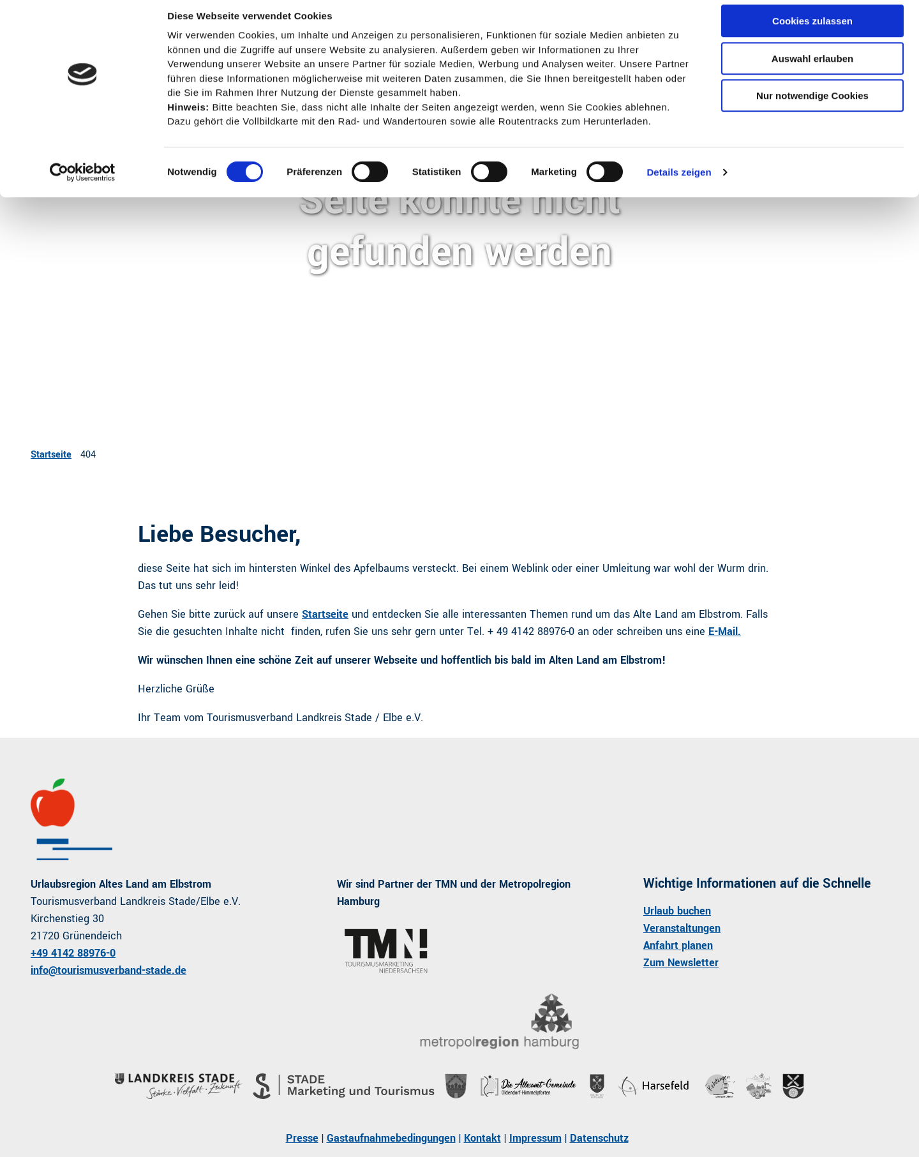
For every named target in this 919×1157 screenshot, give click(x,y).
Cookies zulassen (812, 31)
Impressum (535, 1138)
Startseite (51, 454)
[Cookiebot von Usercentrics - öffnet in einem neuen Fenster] (82, 183)
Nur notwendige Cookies (812, 106)
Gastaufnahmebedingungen (391, 1138)
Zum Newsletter (681, 962)
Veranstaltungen (682, 928)
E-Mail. (724, 631)
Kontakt (482, 1138)
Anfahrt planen (678, 945)
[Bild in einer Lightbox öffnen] (499, 1022)
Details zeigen (678, 182)
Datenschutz (599, 1138)
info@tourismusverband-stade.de (108, 970)
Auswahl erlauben (812, 69)
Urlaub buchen (677, 911)
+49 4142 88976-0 (73, 953)
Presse (302, 1138)
